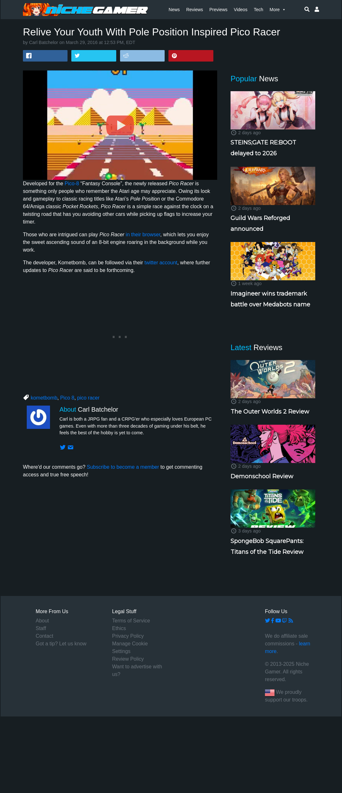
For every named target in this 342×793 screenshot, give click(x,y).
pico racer (88, 397)
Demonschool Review (262, 476)
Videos (240, 9)
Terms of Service (131, 620)
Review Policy (128, 659)
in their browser (143, 234)
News (174, 9)
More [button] (277, 9)
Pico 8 (67, 397)
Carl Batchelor (43, 42)
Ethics (119, 628)
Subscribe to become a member (123, 467)
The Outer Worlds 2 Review (270, 411)
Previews (219, 9)
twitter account (161, 262)
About (42, 620)
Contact (44, 636)
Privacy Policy (128, 636)
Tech (258, 9)
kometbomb (44, 397)
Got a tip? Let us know (61, 643)
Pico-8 (72, 183)
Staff (41, 628)
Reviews (194, 9)
